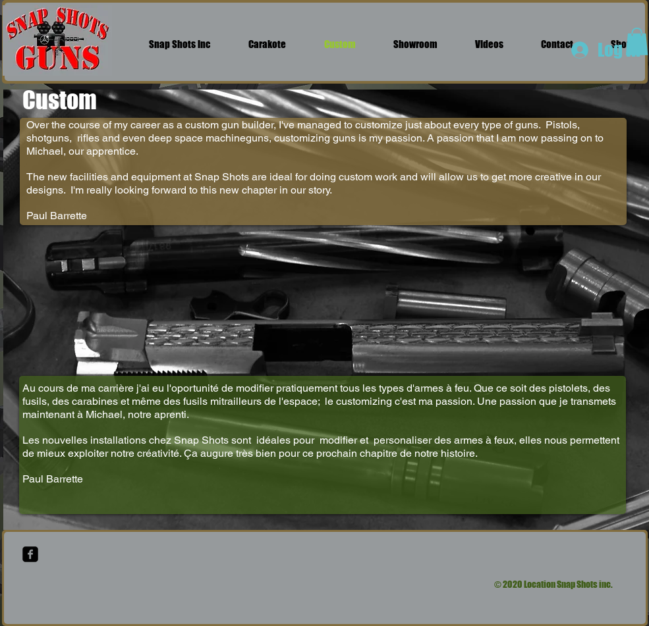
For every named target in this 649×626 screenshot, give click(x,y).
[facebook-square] (30, 554)
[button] (636, 41)
